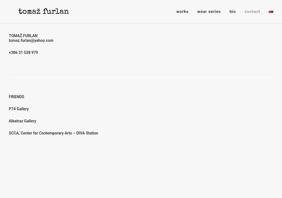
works (182, 11)
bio (233, 11)
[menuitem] (184, 11)
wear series (209, 11)
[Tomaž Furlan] (36, 11)
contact (252, 11)
